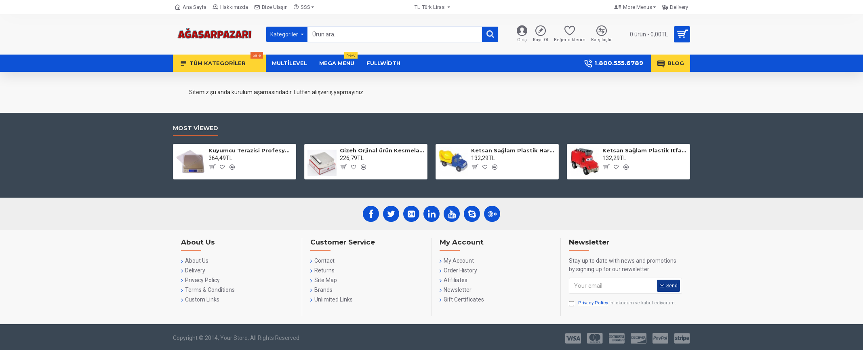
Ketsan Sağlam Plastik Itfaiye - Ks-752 (644, 150)
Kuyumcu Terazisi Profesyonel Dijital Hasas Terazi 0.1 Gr (250, 150)
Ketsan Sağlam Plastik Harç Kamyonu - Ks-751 (513, 150)
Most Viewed (195, 128)
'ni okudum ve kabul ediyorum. (622, 303)
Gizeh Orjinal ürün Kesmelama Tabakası (382, 150)
